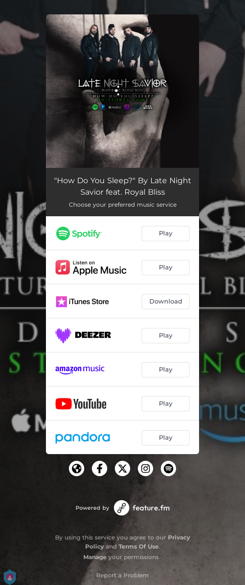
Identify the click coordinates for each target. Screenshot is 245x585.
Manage (95, 557)
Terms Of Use (139, 546)
